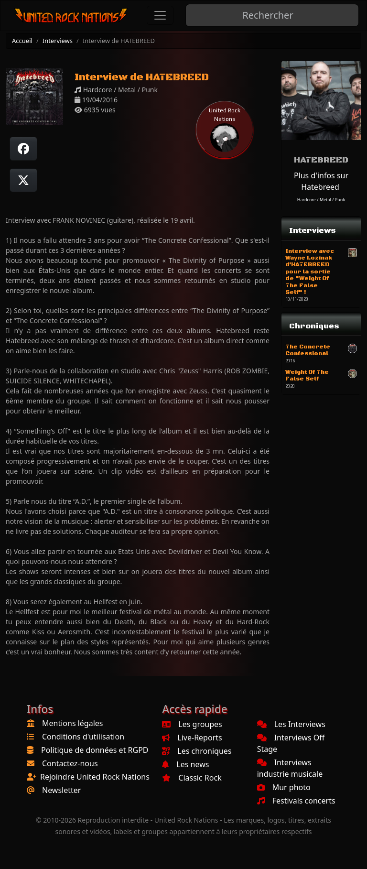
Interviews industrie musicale (290, 768)
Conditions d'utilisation (83, 736)
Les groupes (192, 724)
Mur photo (284, 787)
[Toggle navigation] (160, 15)
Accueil (22, 40)
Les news (185, 764)
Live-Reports (192, 737)
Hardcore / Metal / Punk (321, 199)
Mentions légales (72, 723)
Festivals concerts (296, 800)
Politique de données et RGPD (95, 750)
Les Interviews (291, 724)
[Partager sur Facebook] (23, 149)
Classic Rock (191, 777)
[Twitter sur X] (23, 180)
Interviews (58, 40)
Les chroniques (196, 751)
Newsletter (61, 790)
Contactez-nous (70, 763)
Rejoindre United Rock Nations (95, 776)
